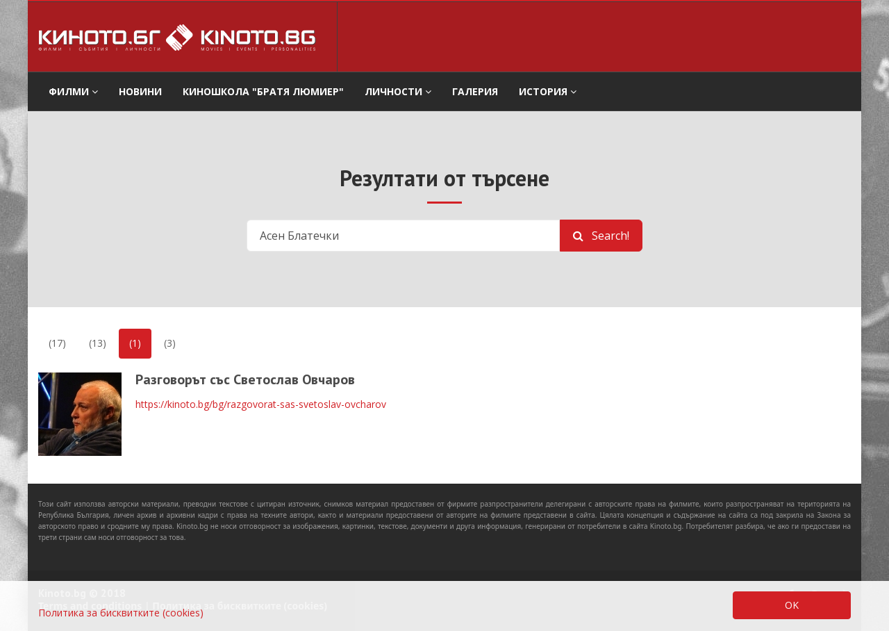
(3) (170, 343)
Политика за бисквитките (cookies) (120, 612)
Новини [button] (140, 91)
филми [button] (73, 91)
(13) (97, 343)
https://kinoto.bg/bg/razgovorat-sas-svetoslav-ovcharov (260, 404)
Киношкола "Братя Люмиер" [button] (263, 91)
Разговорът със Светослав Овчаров (245, 379)
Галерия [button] (475, 91)
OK (792, 605)
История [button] (547, 91)
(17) (57, 343)
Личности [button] (398, 91)
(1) (135, 343)
